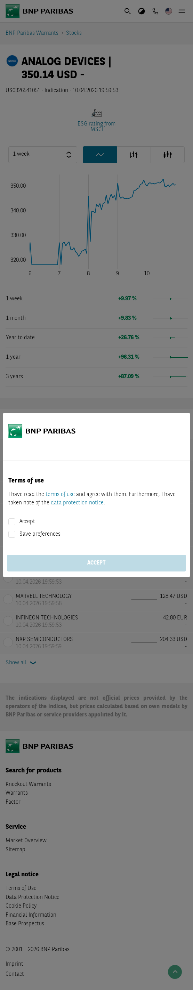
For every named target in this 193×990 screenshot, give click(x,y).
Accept (27, 522)
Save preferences (40, 534)
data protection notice (77, 503)
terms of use (60, 494)
